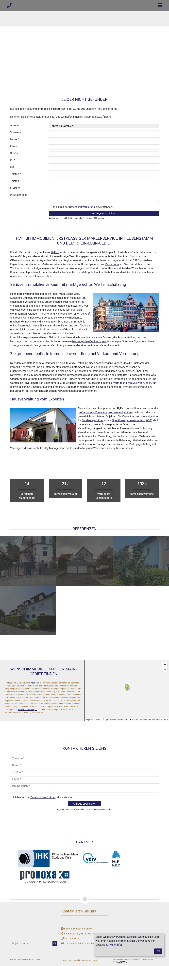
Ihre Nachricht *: (19, 194)
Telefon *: (15, 174)
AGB (96, 960)
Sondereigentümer (92, 420)
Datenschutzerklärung (82, 206)
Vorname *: (16, 132)
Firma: (14, 146)
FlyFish (55, 252)
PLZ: (13, 160)
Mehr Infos (116, 944)
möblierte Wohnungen (27, 709)
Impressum (66, 960)
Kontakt (76, 960)
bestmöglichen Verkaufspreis (89, 341)
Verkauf (85, 313)
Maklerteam (112, 264)
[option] (84, 45)
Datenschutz (87, 960)
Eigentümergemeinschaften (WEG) (132, 420)
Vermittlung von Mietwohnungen (132, 382)
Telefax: (14, 181)
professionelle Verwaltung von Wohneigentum (105, 412)
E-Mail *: (15, 187)
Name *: (15, 139)
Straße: (14, 153)
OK (158, 951)
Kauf (33, 683)
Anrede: (14, 125)
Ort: (12, 167)
